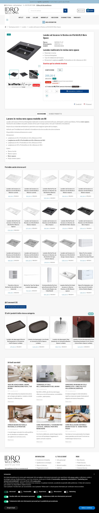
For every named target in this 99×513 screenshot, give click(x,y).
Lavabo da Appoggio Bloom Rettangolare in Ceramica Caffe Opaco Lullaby (16, 341)
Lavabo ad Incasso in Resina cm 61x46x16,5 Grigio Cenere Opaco (13, 255)
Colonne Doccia (82, 468)
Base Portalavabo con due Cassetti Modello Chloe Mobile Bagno (85, 287)
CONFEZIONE (49, 70)
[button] (94, 474)
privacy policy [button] (75, 477)
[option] (15, 333)
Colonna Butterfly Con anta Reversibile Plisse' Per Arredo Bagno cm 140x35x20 (49, 288)
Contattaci (17, 5)
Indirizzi (59, 468)
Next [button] (92, 312)
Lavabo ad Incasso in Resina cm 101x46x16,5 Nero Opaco (85, 222)
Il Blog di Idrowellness (43, 5)
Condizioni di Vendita (43, 460)
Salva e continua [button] (87, 508)
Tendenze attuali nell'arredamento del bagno (47, 385)
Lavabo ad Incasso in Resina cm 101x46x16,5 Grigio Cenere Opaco (67, 255)
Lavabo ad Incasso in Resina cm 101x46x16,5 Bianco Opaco (31, 222)
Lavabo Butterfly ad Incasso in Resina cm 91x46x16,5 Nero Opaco (67, 222)
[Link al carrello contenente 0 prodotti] (90, 10)
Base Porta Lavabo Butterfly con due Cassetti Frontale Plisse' (86, 255)
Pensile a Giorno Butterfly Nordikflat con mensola (13, 287)
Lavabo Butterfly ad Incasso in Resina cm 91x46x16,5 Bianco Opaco (13, 223)
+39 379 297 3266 (29, 5)
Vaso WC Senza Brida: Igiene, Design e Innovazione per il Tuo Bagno (20, 386)
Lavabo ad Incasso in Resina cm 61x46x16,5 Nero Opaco (49, 222)
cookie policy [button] (37, 481)
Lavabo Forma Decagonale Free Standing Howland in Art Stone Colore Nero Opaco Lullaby (83, 341)
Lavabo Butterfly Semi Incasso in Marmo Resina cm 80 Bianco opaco (67, 288)
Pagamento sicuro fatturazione (41, 469)
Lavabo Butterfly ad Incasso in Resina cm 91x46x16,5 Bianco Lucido (49, 191)
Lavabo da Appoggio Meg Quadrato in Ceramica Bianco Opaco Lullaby (60, 341)
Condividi (78, 104)
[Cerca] (48, 11)
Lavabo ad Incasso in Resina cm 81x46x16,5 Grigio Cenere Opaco (31, 255)
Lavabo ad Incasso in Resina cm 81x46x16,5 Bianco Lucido (31, 190)
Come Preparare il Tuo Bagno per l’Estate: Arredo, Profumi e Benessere (49, 426)
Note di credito (61, 465)
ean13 (45, 46)
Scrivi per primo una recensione (15, 307)
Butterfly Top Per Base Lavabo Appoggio (31, 286)
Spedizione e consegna (44, 462)
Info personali (61, 460)
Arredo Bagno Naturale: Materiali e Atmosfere (17, 426)
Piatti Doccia (81, 462)
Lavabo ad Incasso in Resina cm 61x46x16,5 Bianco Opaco (68, 190)
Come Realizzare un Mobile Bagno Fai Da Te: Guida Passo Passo (76, 426)
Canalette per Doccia (83, 465)
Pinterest (88, 104)
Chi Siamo (8, 5)
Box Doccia (80, 460)
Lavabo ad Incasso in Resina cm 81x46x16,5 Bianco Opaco (86, 190)
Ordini (58, 462)
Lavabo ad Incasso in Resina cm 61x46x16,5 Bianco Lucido (13, 190)
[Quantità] (51, 91)
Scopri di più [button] (11, 508)
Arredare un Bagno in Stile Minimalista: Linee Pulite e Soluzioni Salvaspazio (76, 386)
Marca (45, 42)
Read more (11, 401)
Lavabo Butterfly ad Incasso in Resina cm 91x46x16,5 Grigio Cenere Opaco (49, 255)
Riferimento (47, 44)
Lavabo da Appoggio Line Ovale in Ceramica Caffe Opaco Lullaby (38, 341)
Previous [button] (89, 312)
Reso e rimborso (42, 465)
